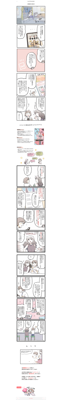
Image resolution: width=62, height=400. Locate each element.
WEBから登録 (19, 387)
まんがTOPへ (31, 398)
